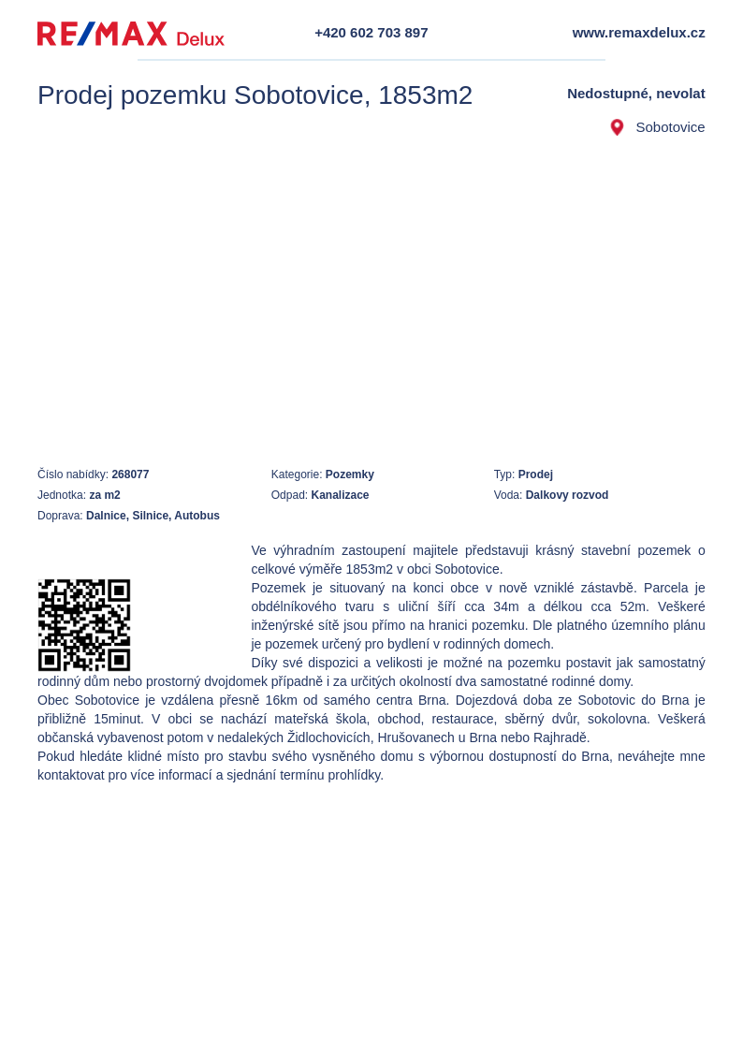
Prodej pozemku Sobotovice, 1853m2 (255, 94)
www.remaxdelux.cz (639, 32)
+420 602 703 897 (371, 32)
